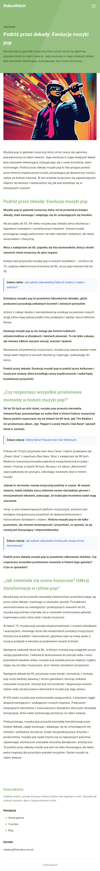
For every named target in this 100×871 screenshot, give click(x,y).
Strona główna (16, 817)
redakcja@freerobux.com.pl (18, 849)
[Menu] (94, 6)
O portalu (13, 824)
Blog (10, 830)
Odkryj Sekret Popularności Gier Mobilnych (50, 440)
